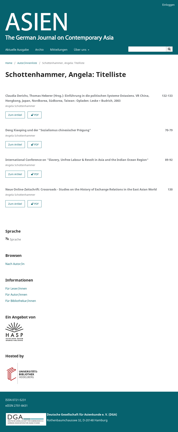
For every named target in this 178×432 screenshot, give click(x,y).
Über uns (79, 49)
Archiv (39, 49)
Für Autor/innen (16, 295)
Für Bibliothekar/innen (20, 301)
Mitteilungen (58, 49)
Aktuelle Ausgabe (16, 49)
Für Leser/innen (16, 288)
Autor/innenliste (27, 63)
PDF (34, 115)
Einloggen (167, 5)
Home (8, 63)
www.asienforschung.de (63, 426)
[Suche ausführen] (169, 49)
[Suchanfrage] (147, 49)
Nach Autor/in (15, 264)
